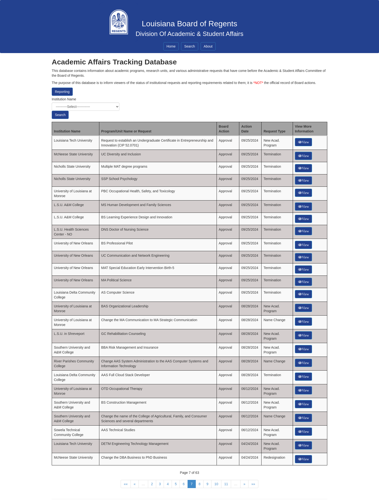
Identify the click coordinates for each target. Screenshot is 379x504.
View (305, 142)
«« (126, 484)
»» (253, 484)
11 (226, 484)
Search (189, 46)
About (208, 46)
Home (171, 46)
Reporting (62, 92)
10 (216, 484)
